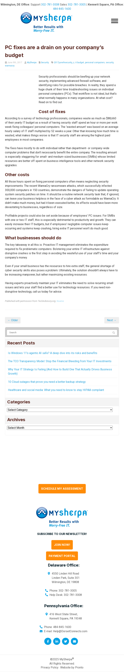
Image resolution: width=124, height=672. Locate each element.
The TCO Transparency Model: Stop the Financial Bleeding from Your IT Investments (59, 352)
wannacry (10, 65)
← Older (13, 311)
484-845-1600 (62, 8)
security (110, 62)
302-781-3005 (77, 4)
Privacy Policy (49, 659)
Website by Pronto (71, 659)
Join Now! (62, 536)
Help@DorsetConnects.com (70, 622)
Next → (111, 311)
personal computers (95, 62)
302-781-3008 (50, 4)
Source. (60, 292)
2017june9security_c (64, 62)
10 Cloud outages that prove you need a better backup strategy (47, 373)
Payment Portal (62, 547)
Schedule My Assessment (62, 480)
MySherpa (31, 62)
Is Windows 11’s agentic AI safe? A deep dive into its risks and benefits (52, 344)
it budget (79, 62)
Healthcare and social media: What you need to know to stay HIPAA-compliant (56, 381)
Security (45, 62)
